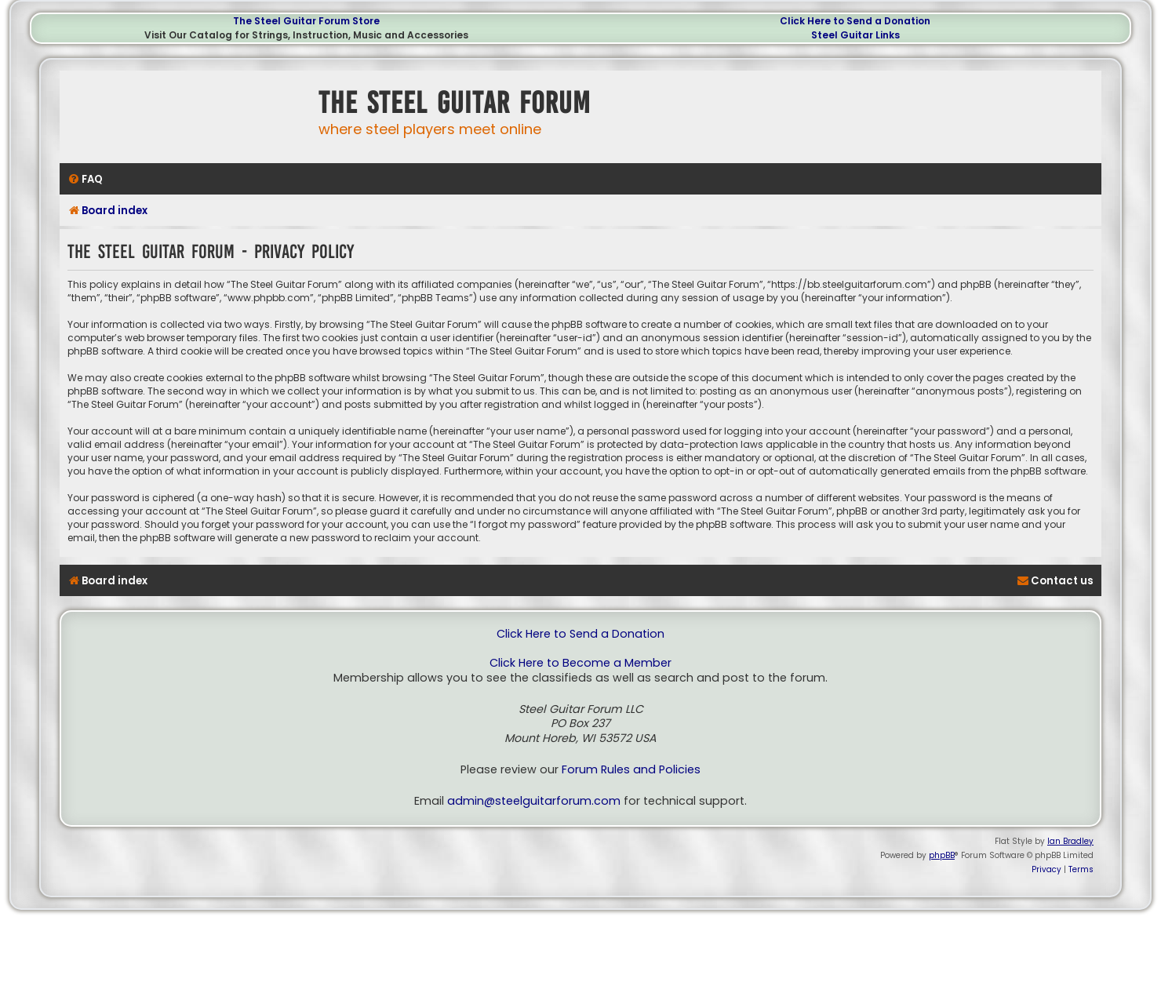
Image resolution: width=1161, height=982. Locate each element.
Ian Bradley (1070, 841)
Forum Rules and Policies (631, 769)
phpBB (942, 855)
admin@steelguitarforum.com (534, 801)
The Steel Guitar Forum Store (306, 20)
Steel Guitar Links (855, 35)
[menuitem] (85, 179)
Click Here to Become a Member (580, 663)
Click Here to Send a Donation (855, 20)
